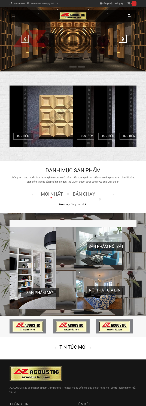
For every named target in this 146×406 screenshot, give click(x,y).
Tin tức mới (73, 347)
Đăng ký (119, 3)
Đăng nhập (107, 3)
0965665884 (19, 3)
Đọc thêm (23, 136)
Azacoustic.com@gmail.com (45, 3)
